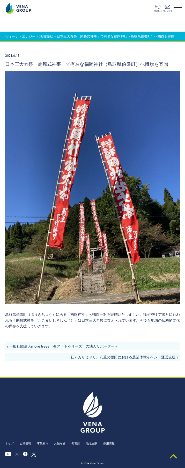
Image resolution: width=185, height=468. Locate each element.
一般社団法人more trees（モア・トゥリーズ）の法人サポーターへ (63, 346)
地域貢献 (91, 443)
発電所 (75, 443)
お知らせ (59, 443)
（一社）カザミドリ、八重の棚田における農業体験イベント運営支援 (119, 357)
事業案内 (42, 443)
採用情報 (109, 443)
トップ (9, 443)
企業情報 (25, 443)
